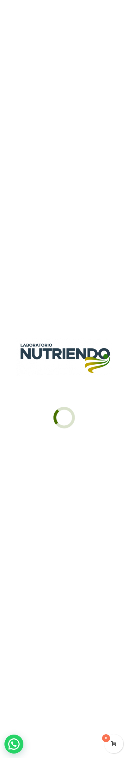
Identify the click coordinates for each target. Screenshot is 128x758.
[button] (13, 744)
